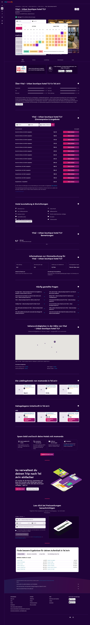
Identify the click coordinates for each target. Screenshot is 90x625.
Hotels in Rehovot (20, 565)
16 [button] (65, 38)
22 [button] (31, 41)
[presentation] (69, 71)
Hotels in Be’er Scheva (51, 567)
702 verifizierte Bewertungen (28, 17)
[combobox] (32, 520)
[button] (2, 2)
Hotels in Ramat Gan (21, 569)
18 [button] (50, 41)
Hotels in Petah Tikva (21, 567)
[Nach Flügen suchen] (2, 6)
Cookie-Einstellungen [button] (19, 191)
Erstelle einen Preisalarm (68, 445)
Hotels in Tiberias (50, 565)
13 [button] (24, 38)
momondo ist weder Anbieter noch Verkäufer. (48, 584)
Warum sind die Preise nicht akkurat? (48, 588)
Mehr (77, 410)
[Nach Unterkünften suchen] (2, 8)
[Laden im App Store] (69, 71)
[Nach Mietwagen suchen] (2, 11)
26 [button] (43, 41)
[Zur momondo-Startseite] (8, 2)
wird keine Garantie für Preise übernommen (46, 580)
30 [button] (34, 44)
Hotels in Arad (20, 563)
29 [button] (31, 44)
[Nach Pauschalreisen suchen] (2, 13)
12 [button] (42, 35)
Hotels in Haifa (50, 562)
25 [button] (39, 41)
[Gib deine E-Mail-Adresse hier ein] (32, 527)
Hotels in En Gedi (50, 569)
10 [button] (36, 35)
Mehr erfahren (54, 185)
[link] (29, 420)
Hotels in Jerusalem (51, 560)
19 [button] (42, 38)
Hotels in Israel (24, 6)
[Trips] (2, 17)
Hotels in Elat (19, 560)
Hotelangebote (18, 6)
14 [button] (59, 38)
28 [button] (27, 44)
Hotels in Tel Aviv (41, 6)
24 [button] (37, 41)
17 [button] (36, 38)
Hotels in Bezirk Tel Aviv (33, 6)
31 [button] (36, 44)
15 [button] (30, 38)
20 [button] (25, 41)
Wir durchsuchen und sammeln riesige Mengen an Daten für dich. (48, 586)
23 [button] (33, 41)
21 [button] (59, 41)
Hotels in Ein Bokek (21, 562)
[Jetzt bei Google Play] (61, 71)
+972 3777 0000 (19, 15)
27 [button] (25, 44)
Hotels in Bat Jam (50, 563)
